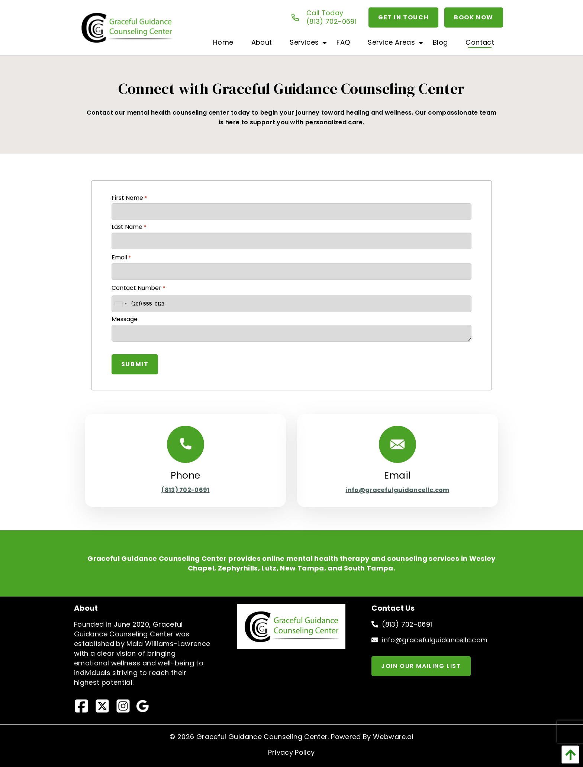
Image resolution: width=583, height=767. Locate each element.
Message (125, 319)
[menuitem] (223, 42)
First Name (129, 198)
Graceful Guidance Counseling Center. (262, 736)
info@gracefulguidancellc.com (398, 490)
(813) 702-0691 (185, 490)
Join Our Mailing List (421, 666)
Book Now (473, 17)
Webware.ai (393, 736)
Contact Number (138, 288)
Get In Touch (403, 17)
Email (121, 257)
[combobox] (120, 304)
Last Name (129, 227)
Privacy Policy (291, 752)
